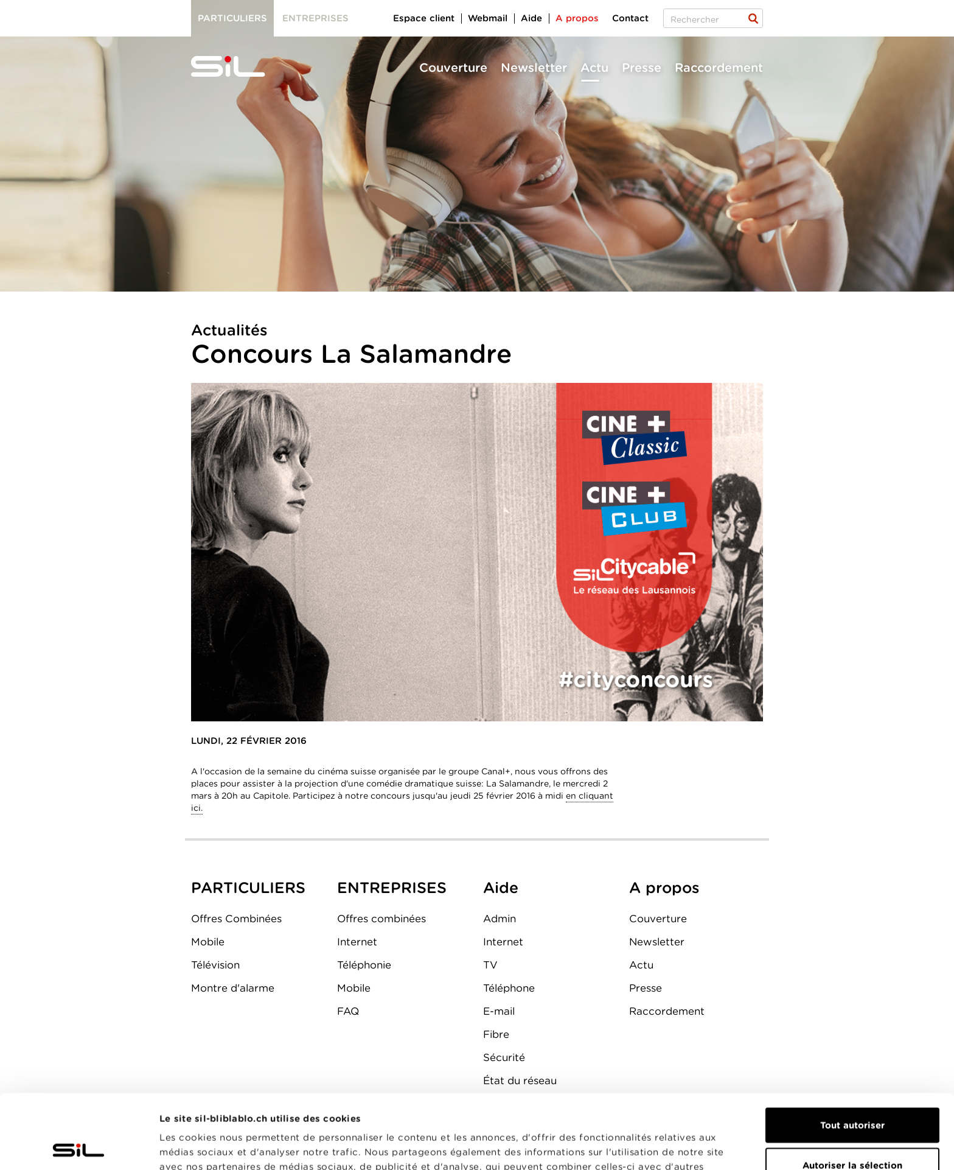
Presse (641, 67)
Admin (499, 919)
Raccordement (719, 67)
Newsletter (534, 67)
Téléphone (509, 988)
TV (490, 965)
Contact (630, 18)
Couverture (453, 67)
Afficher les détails (685, 1146)
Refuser (852, 1130)
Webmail (487, 18)
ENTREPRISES (392, 887)
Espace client (423, 18)
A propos (577, 18)
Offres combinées (381, 919)
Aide (531, 18)
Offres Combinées (236, 919)
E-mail (499, 1011)
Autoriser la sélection (852, 1090)
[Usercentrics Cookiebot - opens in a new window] (79, 1146)
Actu (594, 67)
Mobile (208, 942)
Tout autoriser (852, 1050)
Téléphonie (364, 965)
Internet (357, 942)
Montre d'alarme (232, 988)
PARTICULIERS (248, 887)
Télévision (215, 965)
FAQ (348, 1011)
